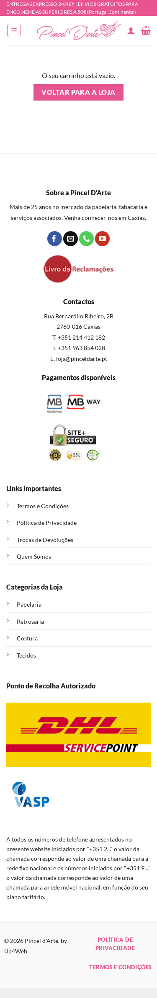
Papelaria (29, 604)
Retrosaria (30, 621)
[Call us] (86, 238)
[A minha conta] (131, 30)
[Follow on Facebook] (54, 238)
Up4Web (15, 951)
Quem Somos (34, 556)
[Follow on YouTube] (102, 238)
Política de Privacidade (47, 522)
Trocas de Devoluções (45, 539)
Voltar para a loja (78, 92)
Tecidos (26, 655)
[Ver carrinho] (146, 30)
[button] (14, 30)
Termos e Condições (43, 505)
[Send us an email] (70, 238)
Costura (27, 638)
